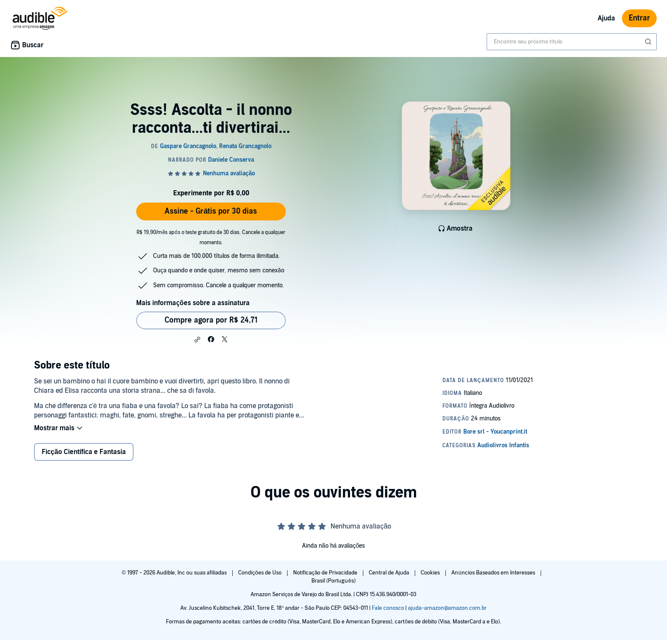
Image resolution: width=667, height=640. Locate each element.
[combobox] (572, 41)
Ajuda (606, 18)
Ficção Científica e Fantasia (84, 452)
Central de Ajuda (389, 572)
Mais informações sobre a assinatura (193, 303)
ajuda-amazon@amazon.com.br (447, 608)
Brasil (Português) (333, 580)
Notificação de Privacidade (326, 572)
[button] (197, 339)
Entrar (639, 18)
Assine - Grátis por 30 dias (211, 211)
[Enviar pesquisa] (649, 41)
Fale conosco (388, 608)
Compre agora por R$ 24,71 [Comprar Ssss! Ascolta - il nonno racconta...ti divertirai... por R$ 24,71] (211, 320)
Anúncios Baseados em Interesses (493, 572)
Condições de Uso (260, 572)
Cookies (431, 572)
